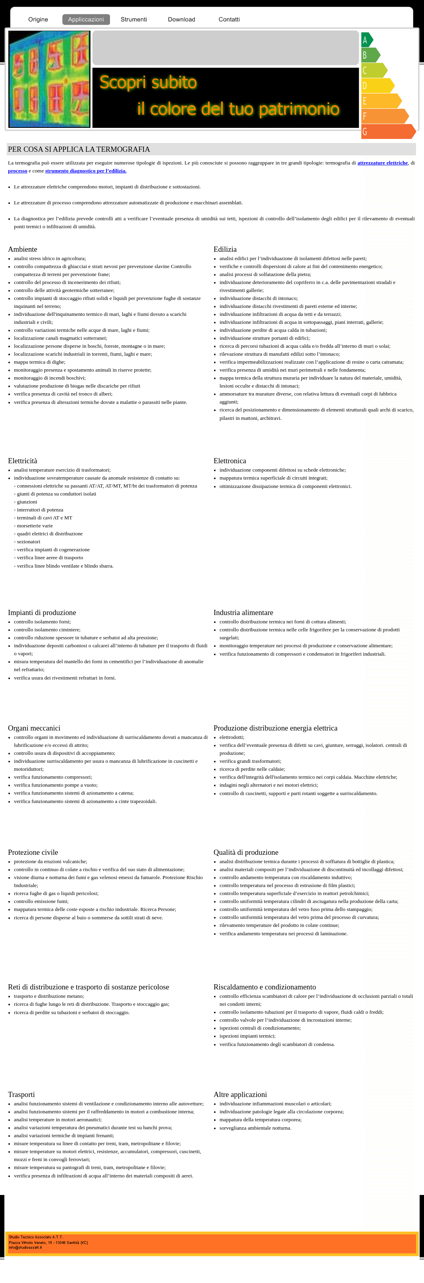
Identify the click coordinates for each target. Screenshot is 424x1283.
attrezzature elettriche (382, 163)
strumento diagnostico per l (85, 171)
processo (17, 171)
